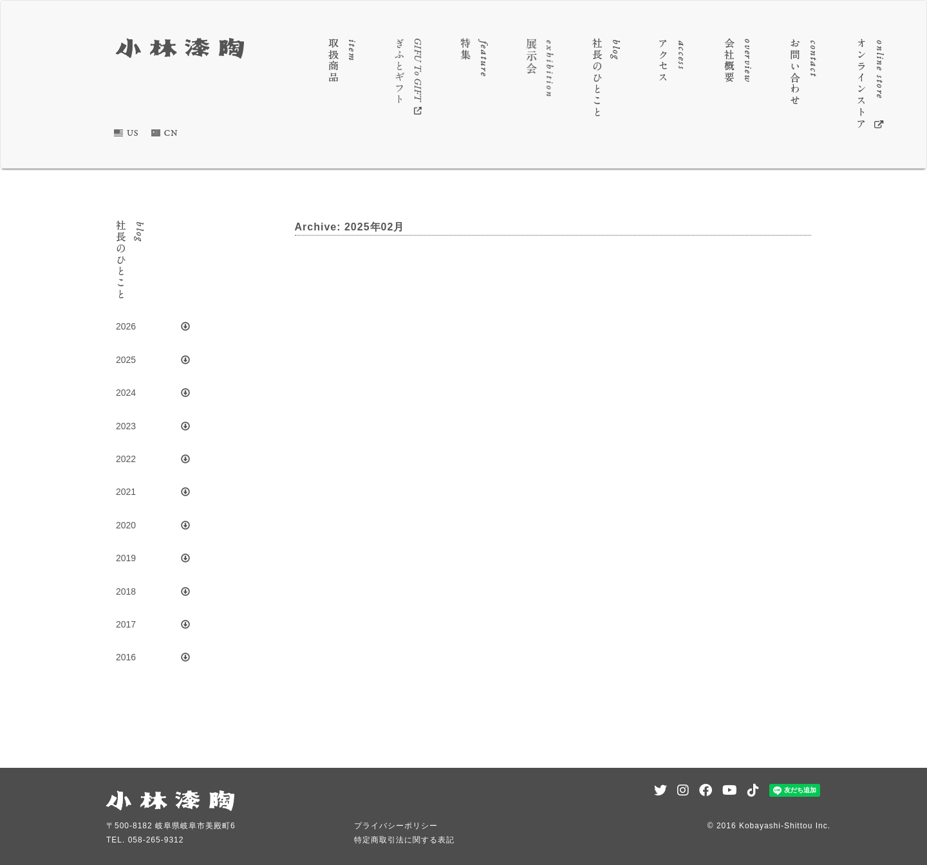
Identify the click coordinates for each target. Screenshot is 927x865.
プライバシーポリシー (396, 825)
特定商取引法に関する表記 (404, 839)
